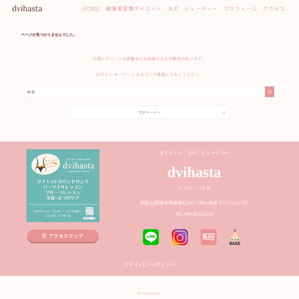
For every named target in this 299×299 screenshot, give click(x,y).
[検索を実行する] (269, 91)
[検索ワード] (149, 91)
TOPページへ (149, 112)
